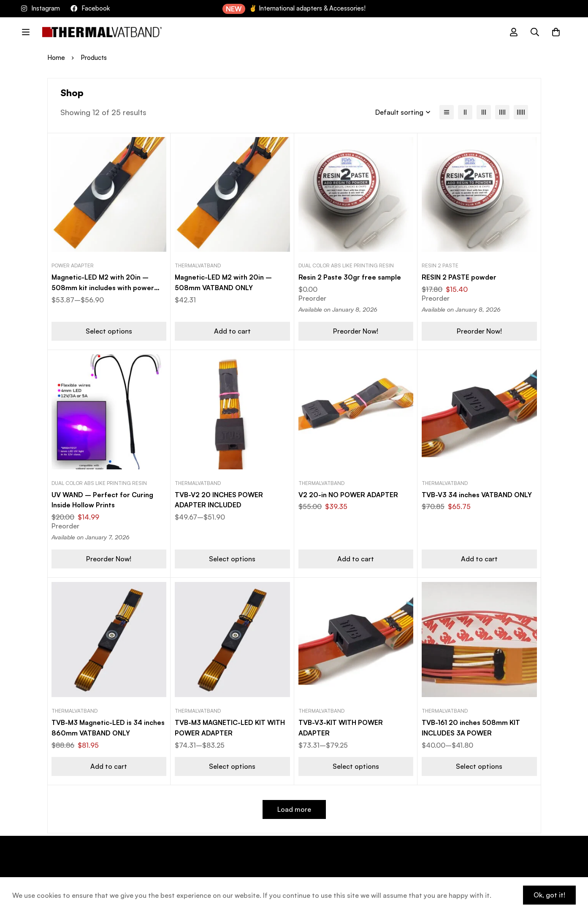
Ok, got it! (549, 895)
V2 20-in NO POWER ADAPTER (348, 494)
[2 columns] (465, 112)
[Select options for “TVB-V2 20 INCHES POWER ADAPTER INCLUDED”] (232, 558)
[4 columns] (502, 112)
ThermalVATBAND (198, 265)
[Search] (534, 32)
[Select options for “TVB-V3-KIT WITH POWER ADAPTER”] (356, 764)
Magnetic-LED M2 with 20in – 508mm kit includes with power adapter (103, 287)
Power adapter (72, 265)
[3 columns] (484, 112)
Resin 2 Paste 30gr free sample (349, 277)
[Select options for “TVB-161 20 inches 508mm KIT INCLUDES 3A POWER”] (479, 764)
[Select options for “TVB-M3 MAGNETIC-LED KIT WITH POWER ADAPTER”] (232, 764)
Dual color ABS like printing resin (346, 265)
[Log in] (513, 32)
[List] (446, 112)
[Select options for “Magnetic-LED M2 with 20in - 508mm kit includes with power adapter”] (109, 330)
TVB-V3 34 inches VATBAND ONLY (478, 494)
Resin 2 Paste (440, 265)
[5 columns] (521, 112)
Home (56, 58)
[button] (232, 330)
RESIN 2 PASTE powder (459, 277)
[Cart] (555, 32)
